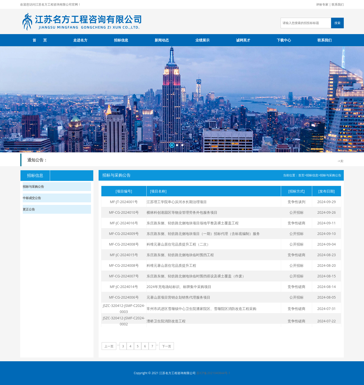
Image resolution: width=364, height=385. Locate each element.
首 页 (40, 40)
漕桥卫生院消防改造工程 (166, 321)
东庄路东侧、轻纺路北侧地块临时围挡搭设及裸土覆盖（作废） (196, 276)
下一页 (166, 346)
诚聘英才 (243, 40)
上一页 (108, 346)
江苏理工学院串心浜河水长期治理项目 (177, 201)
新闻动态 (162, 40)
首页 (301, 175)
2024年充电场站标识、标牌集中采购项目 (179, 286)
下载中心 (284, 40)
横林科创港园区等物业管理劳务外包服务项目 (182, 212)
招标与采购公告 (330, 175)
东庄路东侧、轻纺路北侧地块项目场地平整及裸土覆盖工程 (193, 223)
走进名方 (80, 40)
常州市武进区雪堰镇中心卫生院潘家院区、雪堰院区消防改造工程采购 (201, 308)
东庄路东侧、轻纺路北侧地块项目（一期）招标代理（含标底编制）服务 (203, 233)
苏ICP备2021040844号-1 (213, 373)
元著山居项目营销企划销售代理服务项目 (178, 297)
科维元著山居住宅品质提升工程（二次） (178, 244)
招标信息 (121, 40)
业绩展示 (202, 40)
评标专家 (322, 4)
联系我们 (338, 4)
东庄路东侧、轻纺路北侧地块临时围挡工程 (180, 254)
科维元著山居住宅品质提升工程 (171, 265)
